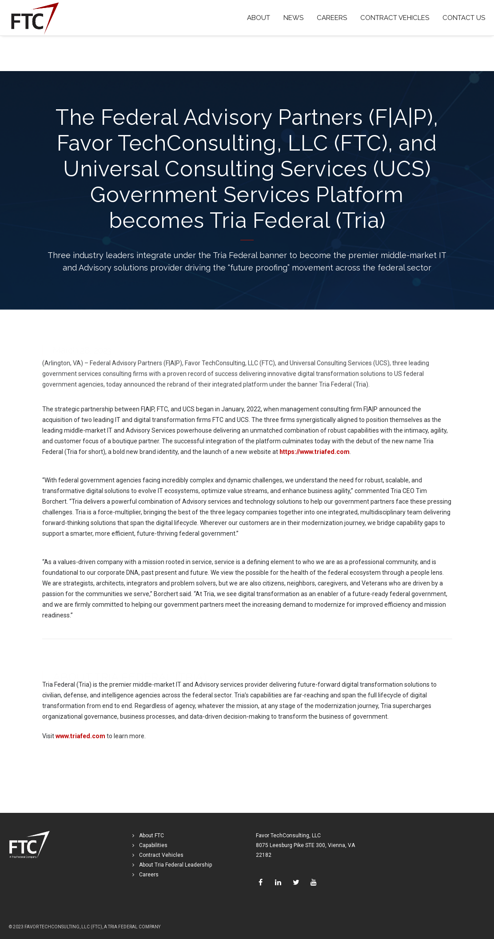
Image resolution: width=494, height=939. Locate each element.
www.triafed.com (80, 736)
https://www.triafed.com (314, 452)
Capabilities (153, 845)
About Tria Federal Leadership (175, 865)
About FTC (151, 835)
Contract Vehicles (161, 855)
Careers (149, 874)
